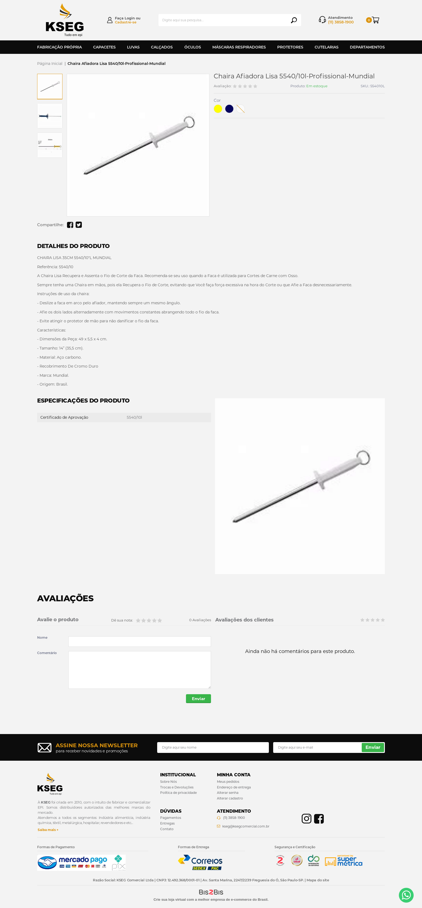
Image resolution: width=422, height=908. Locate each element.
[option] (49, 86)
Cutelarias (327, 47)
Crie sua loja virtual (169, 899)
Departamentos (367, 47)
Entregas (167, 823)
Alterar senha (227, 793)
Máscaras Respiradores (239, 47)
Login (130, 18)
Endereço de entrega (234, 787)
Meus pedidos (228, 782)
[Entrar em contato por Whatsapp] (406, 895)
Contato (167, 829)
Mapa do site (318, 880)
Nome (42, 638)
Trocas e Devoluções (177, 787)
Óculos (192, 47)
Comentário (47, 653)
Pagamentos (170, 818)
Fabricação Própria (59, 47)
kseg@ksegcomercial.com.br (245, 826)
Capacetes (104, 47)
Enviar (198, 698)
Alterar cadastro (230, 798)
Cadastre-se (125, 22)
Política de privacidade (178, 793)
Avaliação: (222, 86)
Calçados (162, 47)
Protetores (290, 47)
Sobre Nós (168, 782)
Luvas (133, 47)
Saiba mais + (48, 830)
